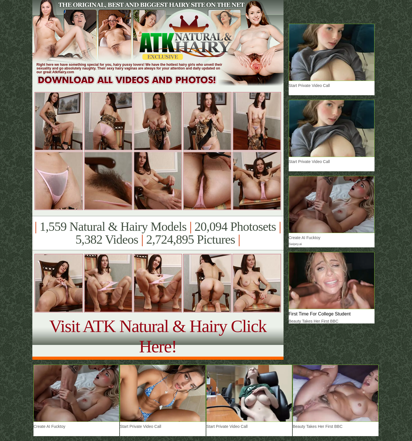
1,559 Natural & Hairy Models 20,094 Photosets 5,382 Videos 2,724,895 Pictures (158, 233)
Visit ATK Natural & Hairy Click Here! (157, 336)
